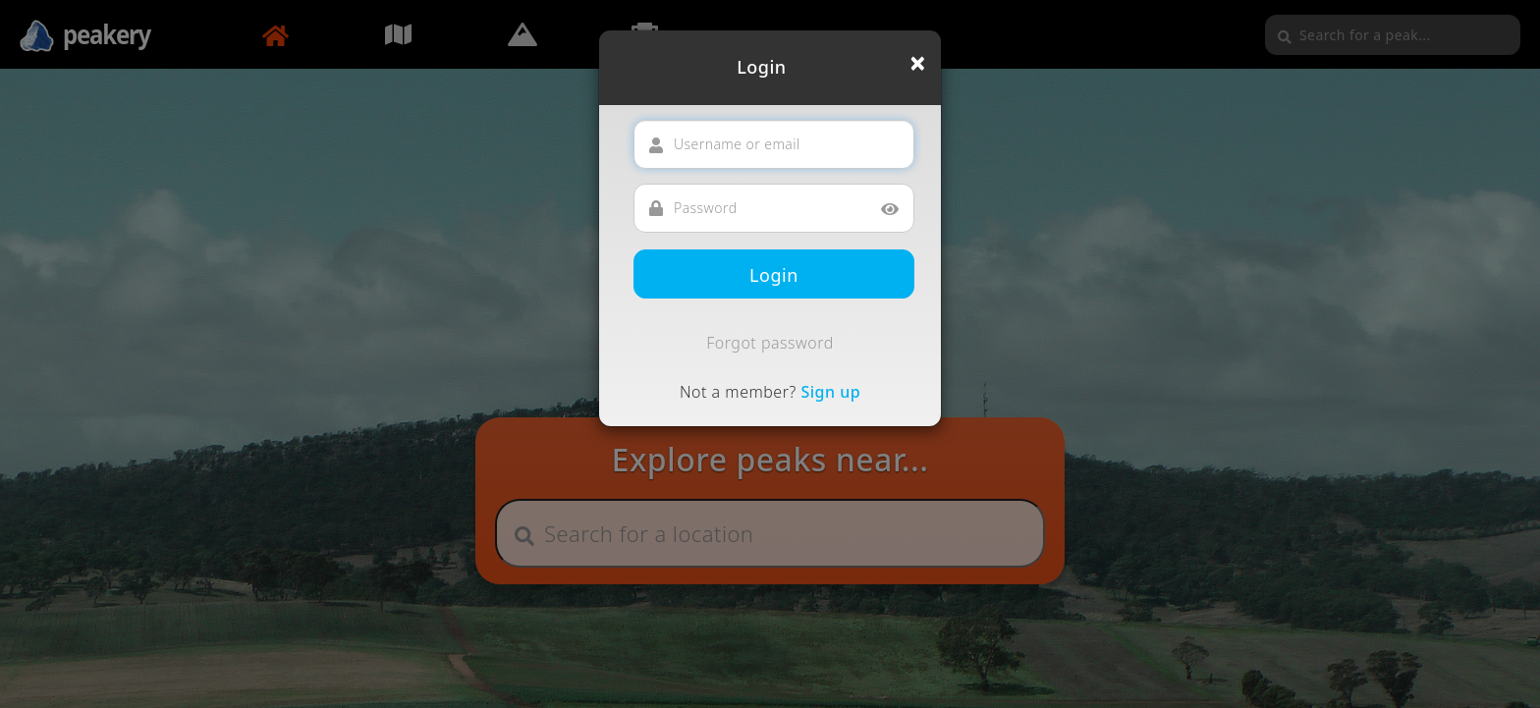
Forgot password (770, 343)
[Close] (917, 62)
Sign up (830, 392)
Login (773, 275)
